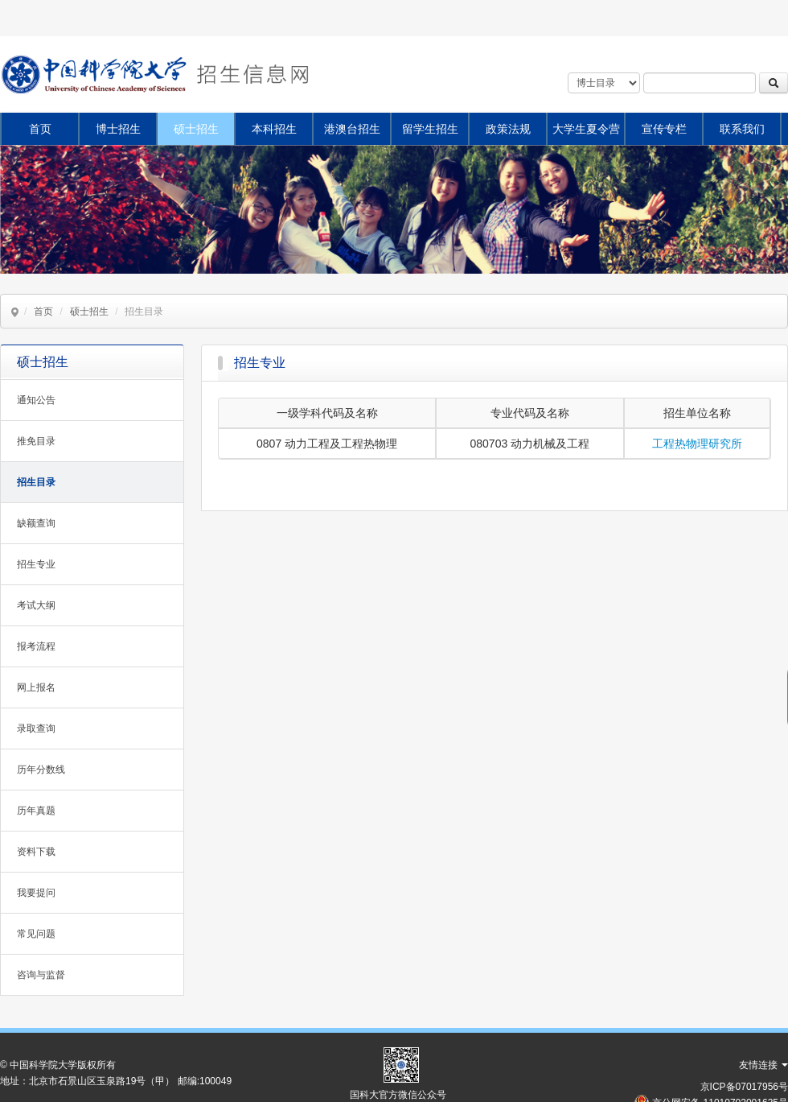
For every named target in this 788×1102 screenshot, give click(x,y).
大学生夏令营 (586, 128)
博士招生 (118, 128)
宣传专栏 (664, 128)
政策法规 (508, 128)
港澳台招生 (352, 128)
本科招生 (274, 128)
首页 (40, 128)
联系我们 (742, 128)
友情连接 (763, 1065)
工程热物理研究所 (697, 443)
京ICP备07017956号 (744, 1086)
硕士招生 (196, 128)
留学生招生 (430, 128)
